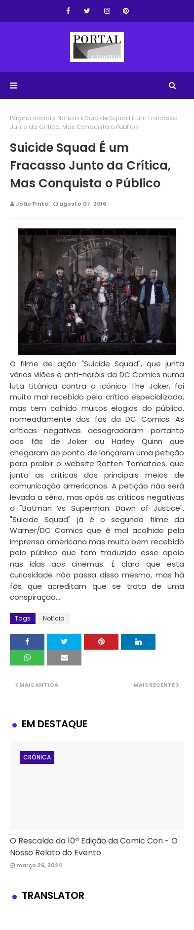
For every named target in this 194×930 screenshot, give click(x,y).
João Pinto (32, 204)
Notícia (68, 118)
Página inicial (30, 118)
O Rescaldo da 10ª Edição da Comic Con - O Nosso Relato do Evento (94, 846)
